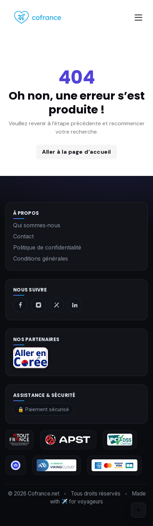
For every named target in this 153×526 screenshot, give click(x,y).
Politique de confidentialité (47, 247)
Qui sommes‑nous (36, 225)
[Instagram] (38, 305)
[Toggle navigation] (138, 18)
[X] (56, 305)
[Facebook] (20, 305)
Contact (23, 236)
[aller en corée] (76, 357)
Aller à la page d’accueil (76, 151)
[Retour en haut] (138, 510)
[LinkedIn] (74, 305)
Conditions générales (40, 258)
